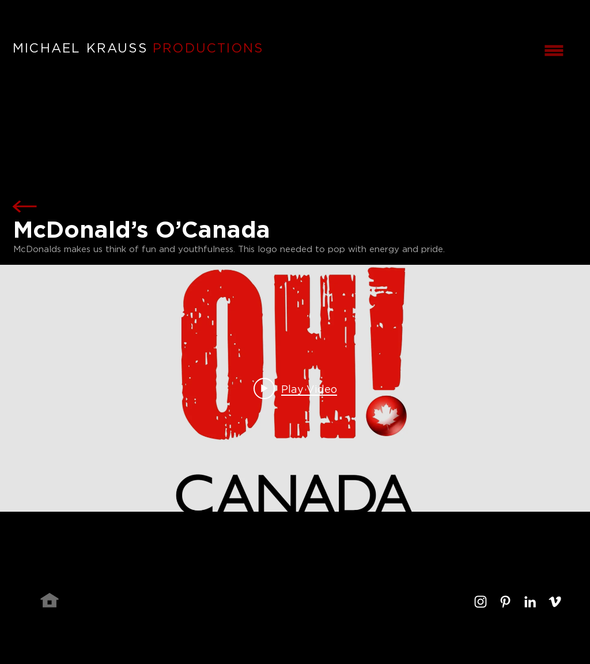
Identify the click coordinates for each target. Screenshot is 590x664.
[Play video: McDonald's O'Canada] (295, 388)
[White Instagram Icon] (480, 602)
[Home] (49, 600)
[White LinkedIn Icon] (530, 602)
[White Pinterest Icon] (505, 602)
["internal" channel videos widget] (295, 388)
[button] (553, 50)
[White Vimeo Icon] (555, 602)
